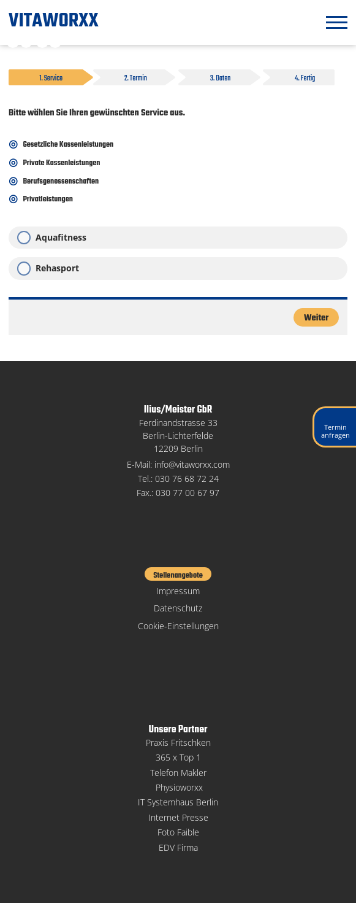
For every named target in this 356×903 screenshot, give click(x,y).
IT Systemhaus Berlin (178, 802)
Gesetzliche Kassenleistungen (68, 145)
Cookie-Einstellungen (178, 626)
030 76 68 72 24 (187, 478)
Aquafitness (61, 237)
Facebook (178, 646)
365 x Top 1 (178, 757)
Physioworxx (179, 787)
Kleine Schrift (42, 42)
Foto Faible (178, 832)
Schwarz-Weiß (13, 42)
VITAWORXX (54, 21)
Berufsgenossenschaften (61, 182)
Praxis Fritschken (178, 742)
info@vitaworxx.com (192, 464)
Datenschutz (178, 608)
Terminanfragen (335, 431)
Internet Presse (178, 817)
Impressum (178, 591)
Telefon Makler (178, 772)
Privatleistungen (47, 199)
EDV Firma (178, 847)
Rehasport (57, 268)
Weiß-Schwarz (26, 42)
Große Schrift (55, 42)
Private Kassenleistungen (61, 163)
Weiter (316, 318)
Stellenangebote (178, 575)
